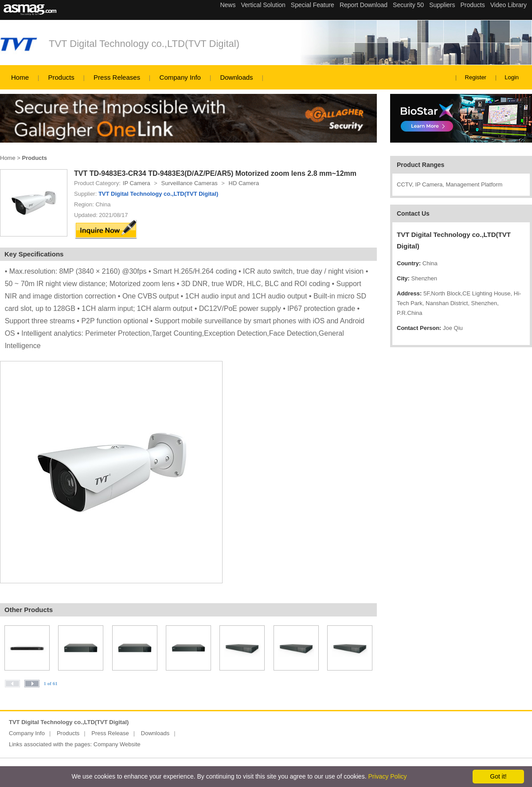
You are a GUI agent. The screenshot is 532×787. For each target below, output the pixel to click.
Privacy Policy (387, 776)
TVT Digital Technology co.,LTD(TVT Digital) (144, 43)
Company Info (180, 77)
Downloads (236, 77)
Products (61, 77)
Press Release (110, 733)
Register (475, 77)
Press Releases (117, 77)
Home (20, 77)
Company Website (117, 744)
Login (512, 77)
